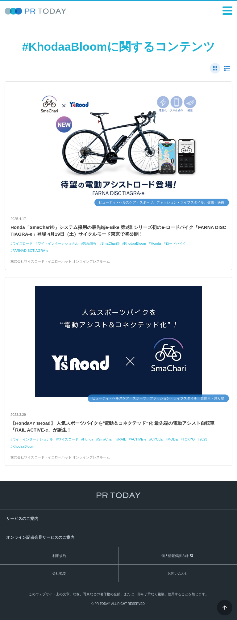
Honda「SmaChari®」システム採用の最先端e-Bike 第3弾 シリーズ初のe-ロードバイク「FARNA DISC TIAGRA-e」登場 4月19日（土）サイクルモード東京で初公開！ (118, 231)
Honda (156, 243)
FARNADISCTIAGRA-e (30, 250)
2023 (203, 439)
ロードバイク (176, 243)
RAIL (122, 439)
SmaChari (106, 439)
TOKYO (189, 439)
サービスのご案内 (22, 518)
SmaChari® (110, 243)
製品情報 (90, 243)
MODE (173, 439)
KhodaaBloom (135, 243)
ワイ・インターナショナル (58, 243)
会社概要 (59, 573)
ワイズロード (22, 243)
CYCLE (157, 439)
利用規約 (59, 556)
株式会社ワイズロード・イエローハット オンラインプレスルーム (60, 261)
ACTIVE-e (139, 439)
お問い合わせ (178, 573)
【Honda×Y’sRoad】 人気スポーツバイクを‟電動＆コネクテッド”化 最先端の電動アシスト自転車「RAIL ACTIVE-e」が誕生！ (112, 426)
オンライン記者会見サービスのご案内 (40, 537)
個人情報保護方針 (175, 556)
